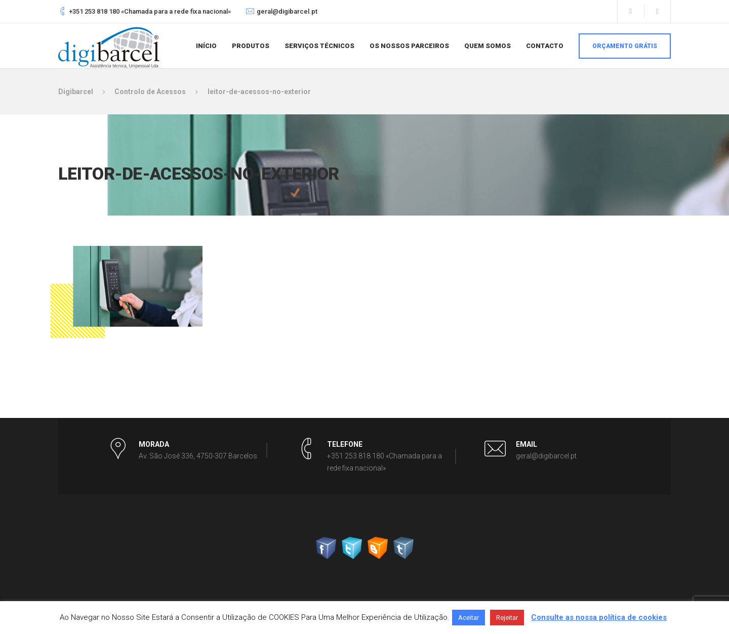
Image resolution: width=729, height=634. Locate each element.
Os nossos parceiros (409, 46)
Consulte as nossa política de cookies (599, 617)
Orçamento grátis (624, 46)
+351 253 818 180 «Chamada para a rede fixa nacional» (150, 11)
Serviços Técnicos (319, 46)
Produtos (250, 46)
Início (206, 46)
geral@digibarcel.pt (287, 11)
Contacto (544, 46)
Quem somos (487, 46)
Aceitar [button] (468, 617)
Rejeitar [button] (507, 617)
